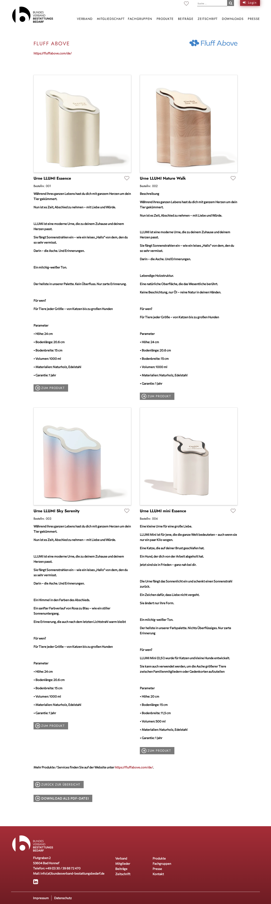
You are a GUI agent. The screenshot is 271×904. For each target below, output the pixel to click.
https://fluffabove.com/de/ (53, 53)
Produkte (165, 19)
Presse (254, 19)
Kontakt (158, 874)
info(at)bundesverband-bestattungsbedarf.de (72, 873)
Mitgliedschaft (110, 19)
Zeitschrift (208, 19)
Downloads (233, 19)
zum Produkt (53, 388)
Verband (85, 19)
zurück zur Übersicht (60, 784)
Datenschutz (63, 898)
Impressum (41, 898)
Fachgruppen (140, 19)
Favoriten (126, 178)
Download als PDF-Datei (65, 798)
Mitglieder (122, 863)
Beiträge (186, 19)
